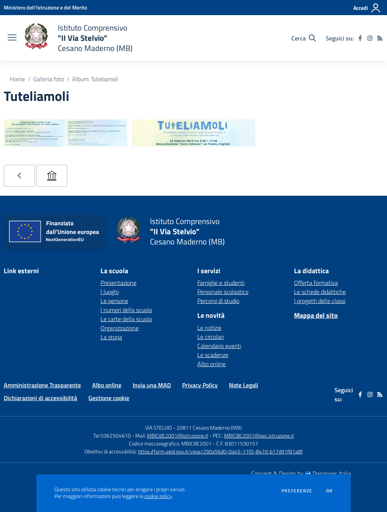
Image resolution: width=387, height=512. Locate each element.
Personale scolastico (222, 291)
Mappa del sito (316, 315)
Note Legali (243, 385)
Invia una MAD (152, 385)
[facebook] (360, 38)
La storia (111, 337)
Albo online (211, 363)
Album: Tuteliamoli (95, 79)
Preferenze (297, 491)
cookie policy (158, 496)
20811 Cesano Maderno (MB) (209, 428)
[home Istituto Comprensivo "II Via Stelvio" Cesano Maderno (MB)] (78, 38)
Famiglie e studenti (221, 282)
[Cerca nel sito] (303, 38)
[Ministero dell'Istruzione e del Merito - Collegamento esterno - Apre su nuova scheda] (45, 7)
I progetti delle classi (319, 300)
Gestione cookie (108, 397)
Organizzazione (120, 328)
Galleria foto (48, 79)
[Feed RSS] (379, 38)
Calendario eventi (219, 345)
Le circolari (210, 336)
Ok (329, 491)
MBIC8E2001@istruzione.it (177, 435)
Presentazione (118, 282)
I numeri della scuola (126, 309)
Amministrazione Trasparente (42, 385)
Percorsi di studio (218, 300)
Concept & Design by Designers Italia (301, 473)
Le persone (114, 300)
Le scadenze (212, 354)
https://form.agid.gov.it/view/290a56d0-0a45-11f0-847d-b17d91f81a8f (220, 451)
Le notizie (209, 327)
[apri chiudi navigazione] (12, 38)
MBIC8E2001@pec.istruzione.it (259, 435)
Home (17, 79)
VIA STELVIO (158, 428)
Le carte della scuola (126, 318)
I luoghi (110, 291)
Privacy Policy (200, 385)
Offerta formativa (316, 282)
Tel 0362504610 (112, 435)
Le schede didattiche (320, 291)
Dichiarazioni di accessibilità (40, 397)
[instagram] (370, 38)
